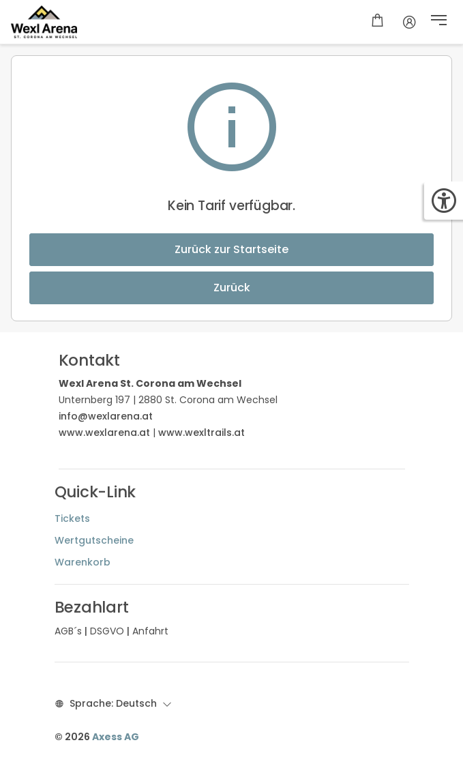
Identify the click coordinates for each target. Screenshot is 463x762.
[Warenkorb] (377, 22)
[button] (438, 22)
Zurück (231, 287)
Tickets (72, 518)
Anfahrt (150, 631)
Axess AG (115, 737)
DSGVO (107, 631)
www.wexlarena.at (104, 432)
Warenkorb (82, 562)
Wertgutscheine (94, 540)
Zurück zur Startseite (231, 249)
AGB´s (68, 631)
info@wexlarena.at (106, 416)
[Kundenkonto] (409, 22)
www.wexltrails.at (201, 432)
